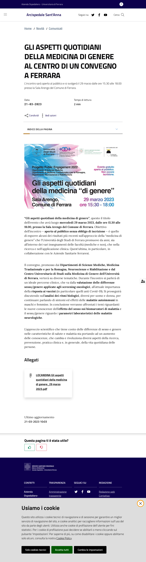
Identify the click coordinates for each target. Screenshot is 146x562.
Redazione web (107, 492)
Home (28, 28)
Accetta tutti (62, 550)
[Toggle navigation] (5, 14)
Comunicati (55, 28)
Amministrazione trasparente (58, 494)
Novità (40, 28)
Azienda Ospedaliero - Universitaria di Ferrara (42, 4)
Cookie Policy (64, 538)
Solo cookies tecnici (35, 550)
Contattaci (104, 496)
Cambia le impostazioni (90, 550)
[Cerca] (122, 15)
